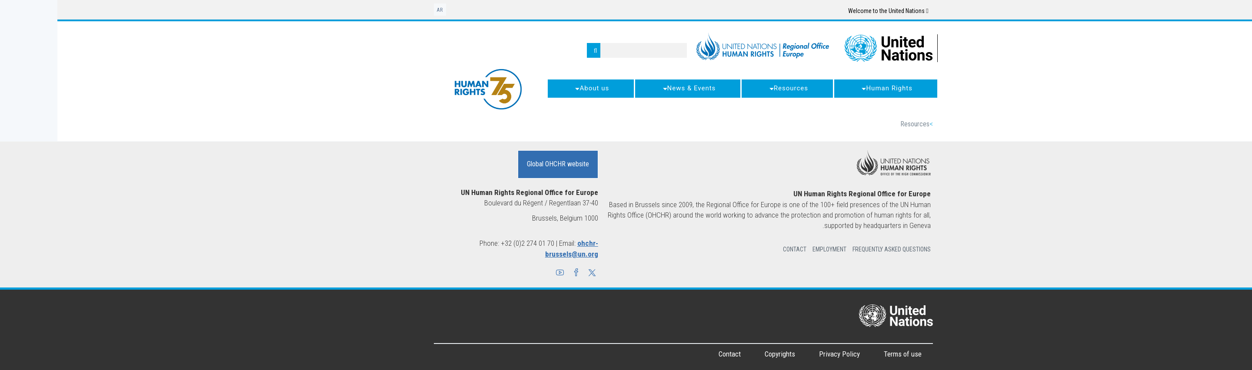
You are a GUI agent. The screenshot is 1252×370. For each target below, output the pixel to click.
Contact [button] (737, 249)
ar (383, 10)
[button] (535, 273)
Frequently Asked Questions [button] (834, 249)
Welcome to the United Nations (831, 10)
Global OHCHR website (501, 164)
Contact (672, 354)
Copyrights (722, 354)
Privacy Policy (782, 354)
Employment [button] (772, 249)
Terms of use (845, 354)
